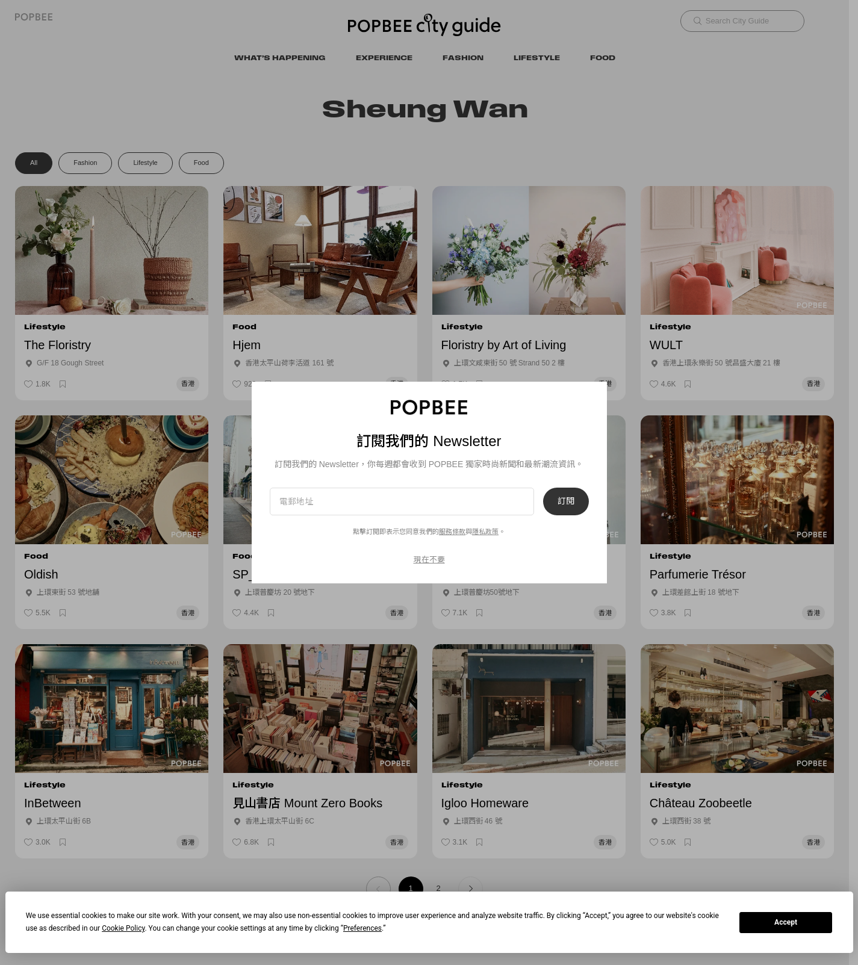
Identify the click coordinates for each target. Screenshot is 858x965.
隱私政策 (485, 531)
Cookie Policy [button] (123, 928)
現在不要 (429, 559)
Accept (785, 922)
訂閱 (566, 501)
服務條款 (452, 531)
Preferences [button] (362, 928)
